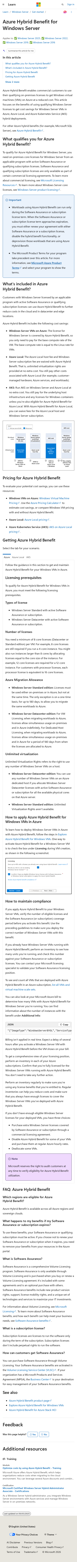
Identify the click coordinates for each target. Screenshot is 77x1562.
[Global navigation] (3, 5)
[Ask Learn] (65, 12)
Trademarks (30, 1551)
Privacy (25, 1547)
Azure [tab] (7, 557)
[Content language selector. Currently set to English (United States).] (22, 1526)
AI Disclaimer (13, 1542)
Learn (5, 11)
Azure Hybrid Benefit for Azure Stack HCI (32, 1410)
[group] (38, 1031)
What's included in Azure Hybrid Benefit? (26, 67)
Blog (48, 1542)
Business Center (40, 1379)
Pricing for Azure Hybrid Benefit (21, 72)
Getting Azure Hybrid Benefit (20, 76)
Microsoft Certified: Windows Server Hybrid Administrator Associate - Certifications (33, 1490)
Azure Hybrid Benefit (29, 130)
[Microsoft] (38, 4)
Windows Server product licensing (38, 189)
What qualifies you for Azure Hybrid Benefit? (28, 63)
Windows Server (20, 11)
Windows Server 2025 (29, 38)
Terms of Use (13, 1551)
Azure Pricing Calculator (45, 503)
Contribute (12, 1547)
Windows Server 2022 (56, 38)
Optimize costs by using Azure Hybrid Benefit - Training (32, 1468)
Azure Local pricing (35, 519)
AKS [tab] (28, 557)
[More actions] (71, 12)
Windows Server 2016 (44, 42)
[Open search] (62, 5)
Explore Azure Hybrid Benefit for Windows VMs (36, 1405)
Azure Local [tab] (18, 557)
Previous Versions (33, 1542)
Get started (38, 11)
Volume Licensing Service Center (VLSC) (30, 1370)
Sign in (70, 4)
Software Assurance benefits (31, 1320)
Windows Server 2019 (17, 42)
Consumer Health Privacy (49, 1547)
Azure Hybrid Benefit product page (29, 1400)
